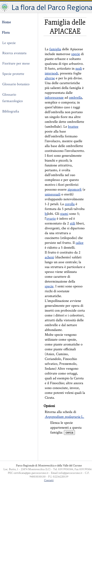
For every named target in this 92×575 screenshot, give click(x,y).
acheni (49, 257)
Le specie (9, 43)
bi (46, 213)
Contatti (49, 480)
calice (79, 242)
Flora (6, 32)
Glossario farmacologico (12, 98)
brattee (73, 126)
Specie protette (13, 73)
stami (64, 213)
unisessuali (52, 194)
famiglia (55, 49)
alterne (50, 78)
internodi (51, 73)
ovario (51, 218)
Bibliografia (10, 111)
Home (6, 22)
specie (75, 54)
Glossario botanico (16, 84)
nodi (78, 68)
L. (64, 416)
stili (72, 223)
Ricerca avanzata (14, 53)
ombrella (75, 97)
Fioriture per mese (16, 63)
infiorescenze (54, 97)
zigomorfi (75, 189)
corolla (70, 204)
